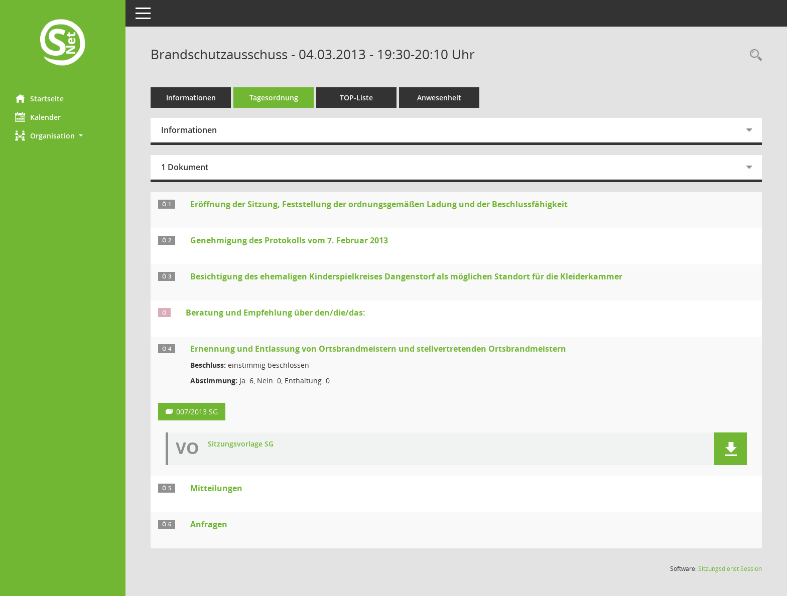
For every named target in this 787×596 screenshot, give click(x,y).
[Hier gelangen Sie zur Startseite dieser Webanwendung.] (62, 43)
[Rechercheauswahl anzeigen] (753, 55)
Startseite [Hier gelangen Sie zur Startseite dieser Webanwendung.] (39, 98)
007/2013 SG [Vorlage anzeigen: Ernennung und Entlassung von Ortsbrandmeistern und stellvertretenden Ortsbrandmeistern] (197, 411)
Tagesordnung (273, 97)
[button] (62, 135)
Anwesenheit (439, 97)
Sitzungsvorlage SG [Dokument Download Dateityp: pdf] (241, 444)
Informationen (191, 97)
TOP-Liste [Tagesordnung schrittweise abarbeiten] (356, 97)
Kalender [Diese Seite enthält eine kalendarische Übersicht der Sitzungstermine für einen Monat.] (38, 117)
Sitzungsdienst (730, 568)
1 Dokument (184, 167)
